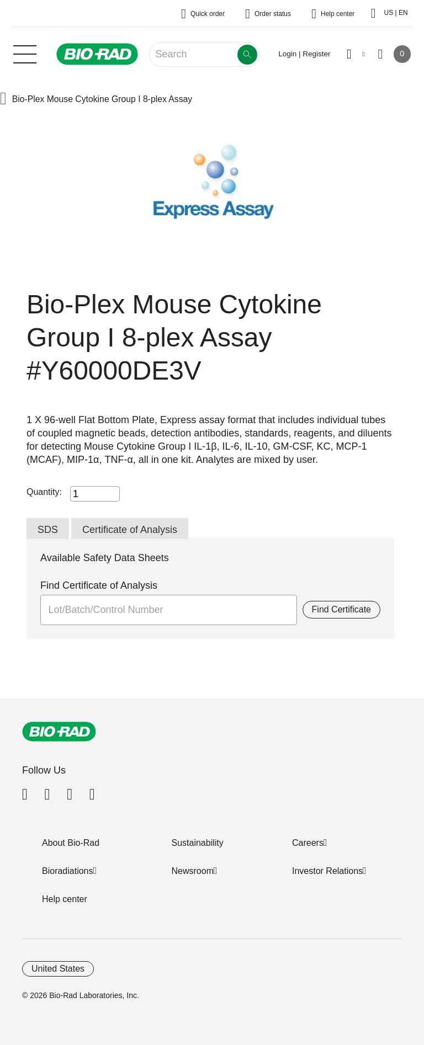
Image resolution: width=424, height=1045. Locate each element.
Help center (64, 899)
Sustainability (198, 842)
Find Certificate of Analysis (98, 585)
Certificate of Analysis (129, 529)
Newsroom (193, 871)
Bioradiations (67, 871)
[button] (3, 99)
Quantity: (44, 492)
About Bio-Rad (70, 842)
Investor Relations (327, 871)
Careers (308, 842)
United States (57, 968)
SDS (48, 529)
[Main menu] (25, 53)
